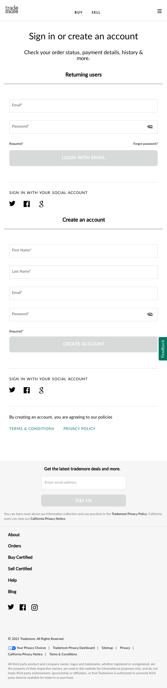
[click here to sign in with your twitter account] (12, 206)
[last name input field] (83, 272)
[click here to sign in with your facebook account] (27, 206)
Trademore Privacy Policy (129, 514)
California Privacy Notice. (48, 518)
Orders (83, 545)
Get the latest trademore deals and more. (82, 469)
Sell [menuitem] (96, 12)
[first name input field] (83, 251)
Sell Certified (83, 568)
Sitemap (107, 647)
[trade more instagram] (34, 607)
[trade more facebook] (23, 607)
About (83, 534)
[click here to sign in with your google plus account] (41, 206)
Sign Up (83, 500)
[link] (147, 613)
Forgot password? (145, 143)
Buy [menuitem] (79, 12)
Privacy (125, 647)
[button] (27, 648)
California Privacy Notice (25, 654)
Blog (83, 591)
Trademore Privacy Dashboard (74, 647)
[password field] (83, 127)
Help (83, 580)
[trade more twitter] (12, 607)
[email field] (83, 105)
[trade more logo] (11, 9)
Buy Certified (83, 557)
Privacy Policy (79, 429)
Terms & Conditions (31, 429)
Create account (83, 344)
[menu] (159, 12)
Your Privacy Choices (31, 647)
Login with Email (83, 158)
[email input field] (83, 482)
